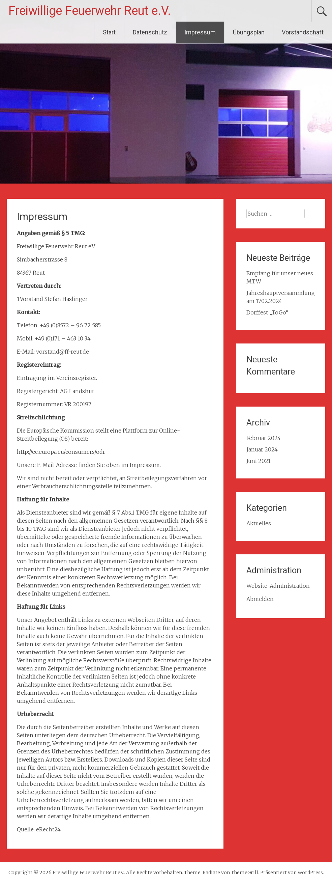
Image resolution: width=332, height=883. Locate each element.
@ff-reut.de (74, 351)
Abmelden (260, 599)
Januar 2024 (262, 449)
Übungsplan (249, 32)
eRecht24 (48, 829)
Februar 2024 (263, 438)
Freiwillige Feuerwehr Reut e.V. (89, 11)
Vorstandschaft (303, 32)
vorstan (46, 351)
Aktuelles (258, 523)
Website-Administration (278, 585)
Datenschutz (150, 32)
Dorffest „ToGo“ (267, 312)
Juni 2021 (258, 461)
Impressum (200, 32)
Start (109, 32)
